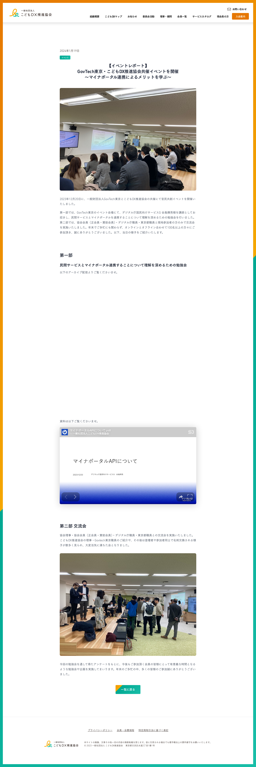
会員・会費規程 (125, 730)
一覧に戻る (128, 689)
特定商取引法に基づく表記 (153, 730)
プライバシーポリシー (100, 730)
